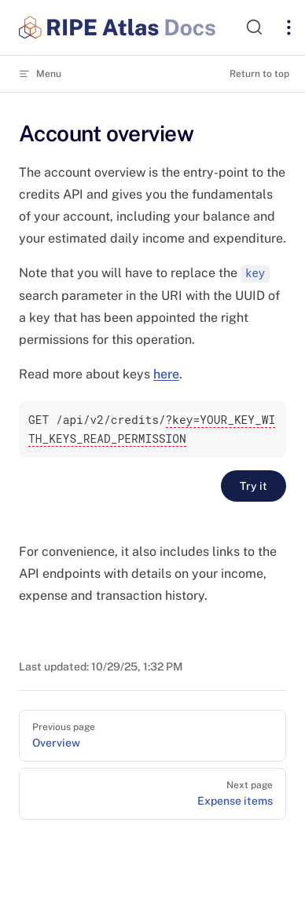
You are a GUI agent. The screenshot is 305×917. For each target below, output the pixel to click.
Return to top (259, 73)
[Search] (253, 27)
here (166, 374)
